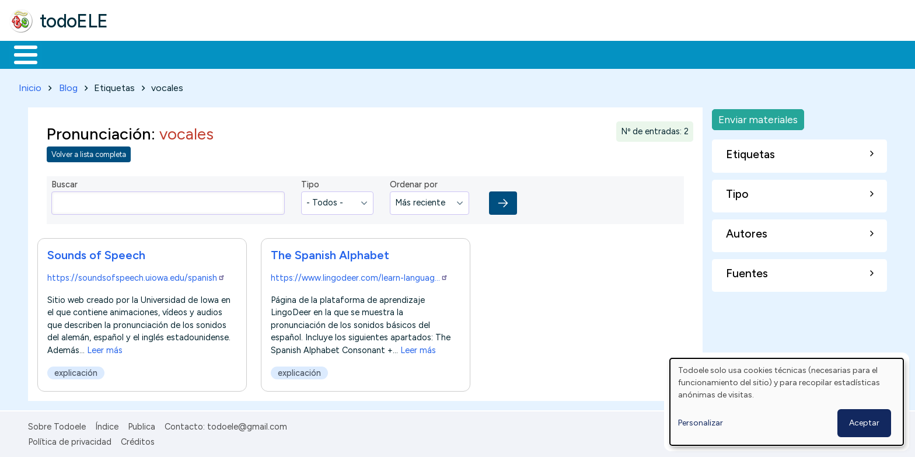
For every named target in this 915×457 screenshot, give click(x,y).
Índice (106, 424)
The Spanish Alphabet (330, 253)
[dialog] (786, 401)
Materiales (65, 53)
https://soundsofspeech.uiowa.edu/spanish (136, 275)
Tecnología (349, 53)
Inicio (19, 54)
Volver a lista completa (88, 152)
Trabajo (210, 53)
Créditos (138, 439)
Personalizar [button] (700, 423)
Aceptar (864, 423)
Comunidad (426, 53)
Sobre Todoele (57, 424)
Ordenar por (414, 182)
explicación (75, 370)
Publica (141, 424)
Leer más (105, 348)
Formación (140, 53)
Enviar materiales (758, 117)
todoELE (74, 21)
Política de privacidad (69, 439)
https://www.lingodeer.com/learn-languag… (359, 275)
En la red (276, 53)
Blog (68, 85)
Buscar (479, 54)
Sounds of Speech (96, 253)
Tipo (310, 182)
